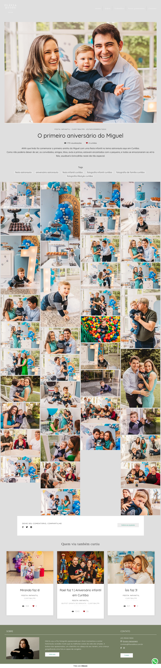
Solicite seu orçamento (128, 525)
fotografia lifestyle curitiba (80, 176)
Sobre (107, 8)
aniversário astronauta (47, 172)
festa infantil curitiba (73, 172)
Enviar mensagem (130, 641)
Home (98, 8)
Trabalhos (119, 8)
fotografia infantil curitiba (99, 172)
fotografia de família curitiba (130, 172)
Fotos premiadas (136, 8)
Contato (153, 8)
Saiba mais (52, 654)
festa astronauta (23, 172)
